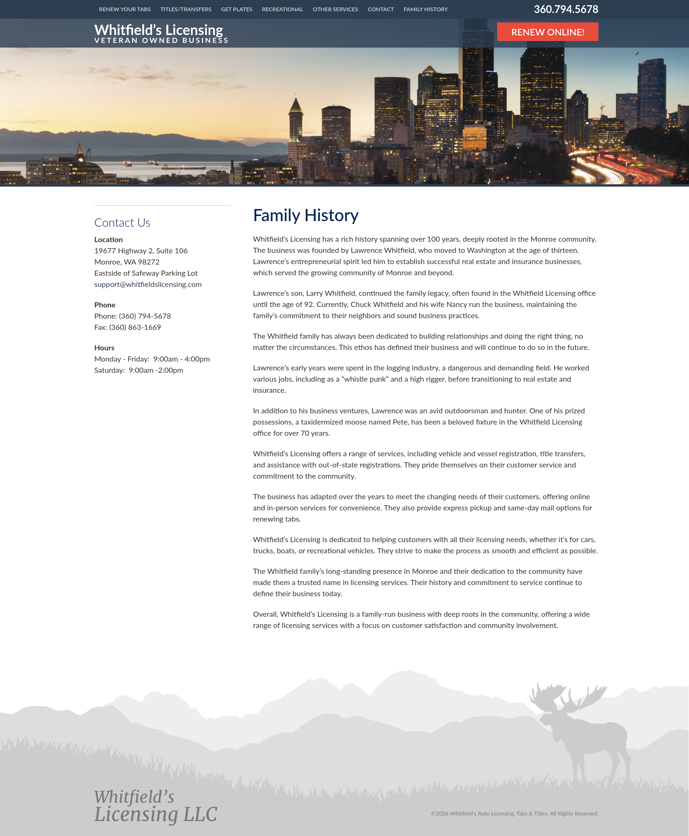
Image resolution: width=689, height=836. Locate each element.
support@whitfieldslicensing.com (148, 283)
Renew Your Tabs (124, 9)
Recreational (282, 9)
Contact (381, 9)
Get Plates (237, 9)
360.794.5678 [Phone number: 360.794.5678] (566, 9)
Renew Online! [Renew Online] (547, 31)
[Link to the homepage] (161, 33)
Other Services (335, 9)
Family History (426, 9)
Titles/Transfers (185, 9)
